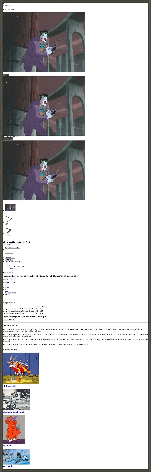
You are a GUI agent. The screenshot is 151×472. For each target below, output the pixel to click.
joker (6, 291)
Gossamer (6, 445)
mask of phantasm (10, 293)
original (7, 294)
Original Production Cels (12, 248)
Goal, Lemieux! (8, 466)
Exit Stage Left (8, 386)
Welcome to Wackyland (12, 412)
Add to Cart (8, 259)
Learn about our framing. (12, 261)
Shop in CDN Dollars (9, 252)
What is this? (12, 268)
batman (7, 287)
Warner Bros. (9, 5)
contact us (30, 316)
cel (5, 289)
